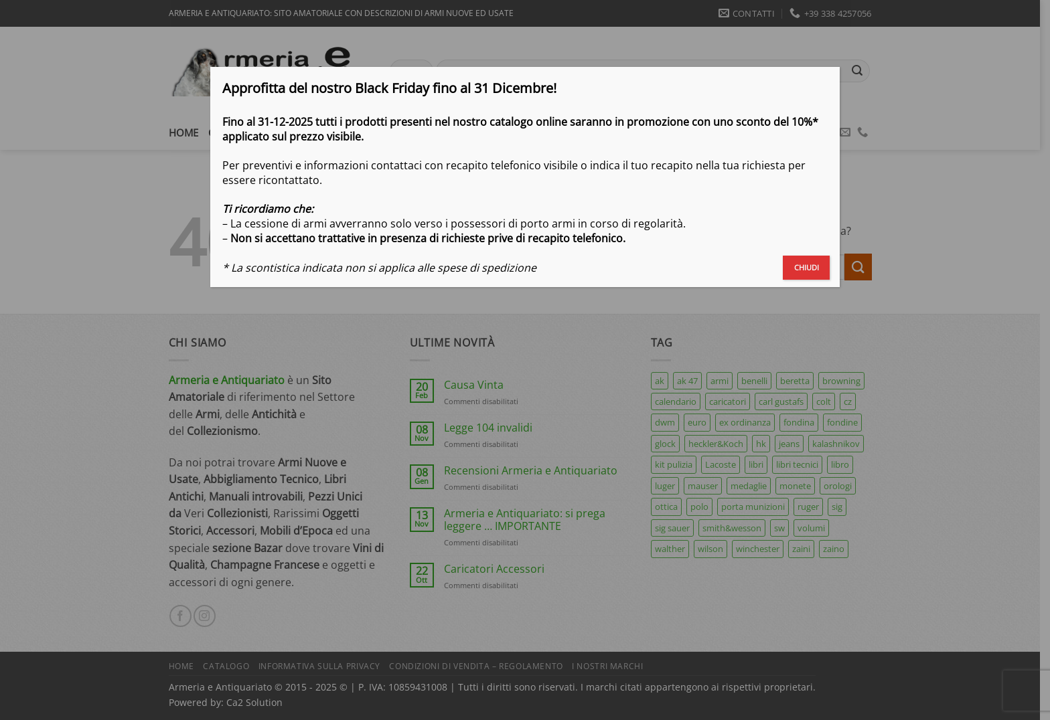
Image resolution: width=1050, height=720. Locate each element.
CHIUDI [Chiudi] (806, 267)
